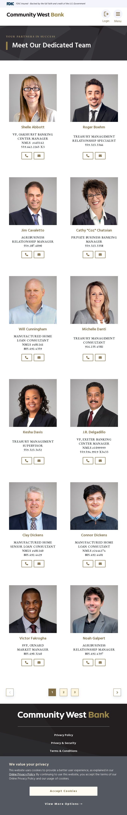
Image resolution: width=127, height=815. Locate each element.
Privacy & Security (63, 743)
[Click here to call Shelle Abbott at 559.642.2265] (26, 155)
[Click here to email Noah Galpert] (100, 662)
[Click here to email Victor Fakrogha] (39, 662)
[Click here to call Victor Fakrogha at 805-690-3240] (26, 662)
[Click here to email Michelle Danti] (100, 357)
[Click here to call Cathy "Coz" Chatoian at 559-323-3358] (88, 254)
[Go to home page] (35, 15)
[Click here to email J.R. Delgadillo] (100, 460)
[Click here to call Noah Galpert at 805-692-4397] (88, 662)
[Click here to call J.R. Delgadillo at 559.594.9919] (88, 460)
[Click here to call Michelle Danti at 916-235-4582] (88, 357)
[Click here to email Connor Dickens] (100, 563)
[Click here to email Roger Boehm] (100, 155)
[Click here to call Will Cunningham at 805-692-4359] (26, 357)
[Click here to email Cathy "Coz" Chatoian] (100, 254)
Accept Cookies (63, 791)
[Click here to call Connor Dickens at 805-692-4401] (88, 563)
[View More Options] (63, 804)
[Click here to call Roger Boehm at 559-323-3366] (88, 155)
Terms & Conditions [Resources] (63, 751)
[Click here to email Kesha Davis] (39, 460)
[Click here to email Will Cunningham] (39, 357)
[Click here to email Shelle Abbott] (39, 155)
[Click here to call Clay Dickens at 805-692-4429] (26, 563)
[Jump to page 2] (117, 692)
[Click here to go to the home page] (63, 718)
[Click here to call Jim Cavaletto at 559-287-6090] (26, 254)
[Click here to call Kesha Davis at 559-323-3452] (26, 460)
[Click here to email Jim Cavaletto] (39, 254)
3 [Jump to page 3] (75, 692)
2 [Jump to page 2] (63, 692)
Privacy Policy (63, 735)
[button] (105, 14)
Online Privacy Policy (22, 774)
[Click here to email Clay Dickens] (39, 563)
